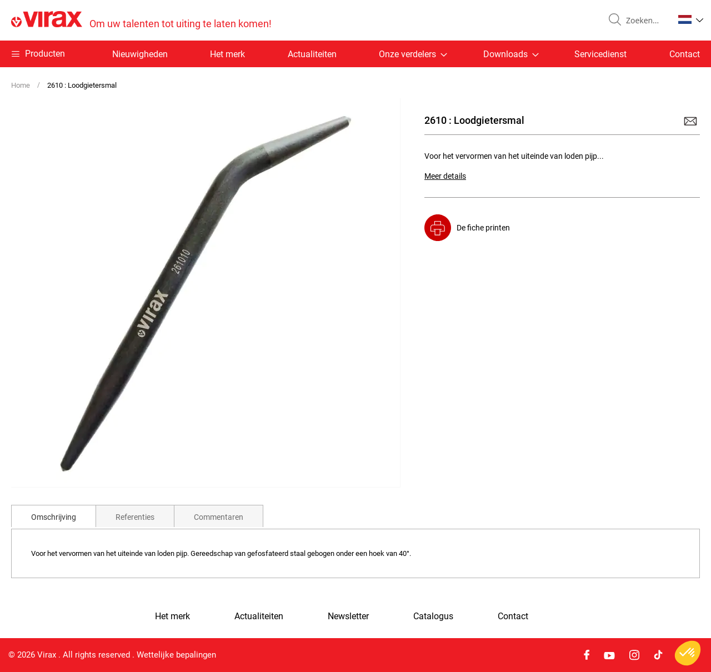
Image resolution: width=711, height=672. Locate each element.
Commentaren (218, 517)
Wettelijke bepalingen (176, 655)
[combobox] (645, 20)
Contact (684, 54)
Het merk (227, 54)
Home (20, 85)
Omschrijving (53, 517)
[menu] (355, 54)
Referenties (135, 517)
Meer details (445, 176)
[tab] (53, 516)
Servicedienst (600, 54)
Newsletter (348, 616)
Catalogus (433, 616)
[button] (690, 19)
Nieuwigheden (140, 54)
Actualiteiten (312, 54)
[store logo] (141, 20)
